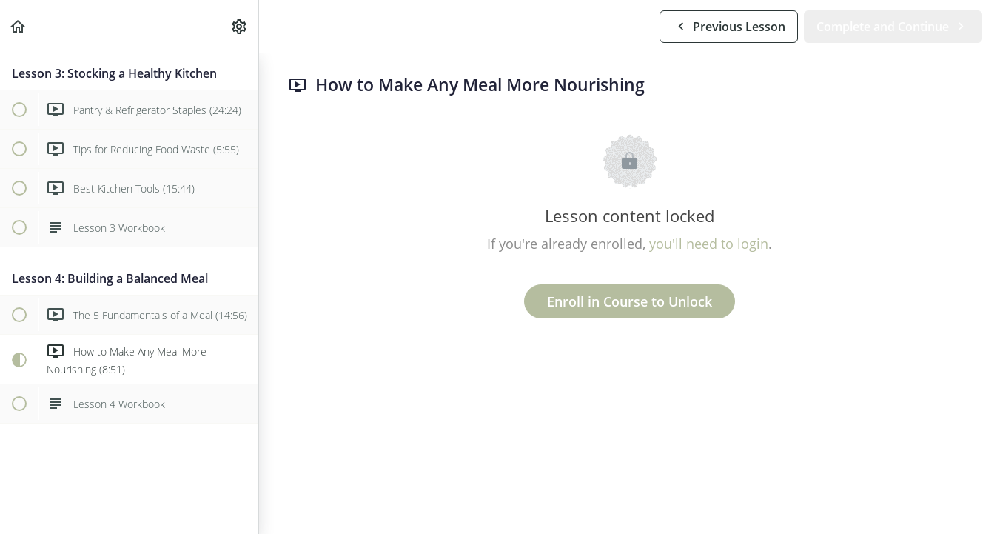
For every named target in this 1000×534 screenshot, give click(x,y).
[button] (18, 26)
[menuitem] (239, 26)
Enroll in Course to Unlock (629, 301)
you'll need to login (708, 244)
